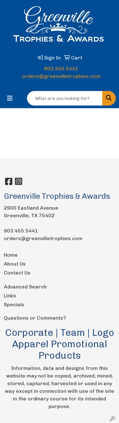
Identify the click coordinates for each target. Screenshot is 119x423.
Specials (14, 305)
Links (10, 296)
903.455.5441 (61, 69)
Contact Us (17, 273)
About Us (15, 264)
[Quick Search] (64, 98)
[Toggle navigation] (10, 98)
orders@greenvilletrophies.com (61, 76)
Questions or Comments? (35, 318)
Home (11, 255)
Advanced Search (25, 287)
